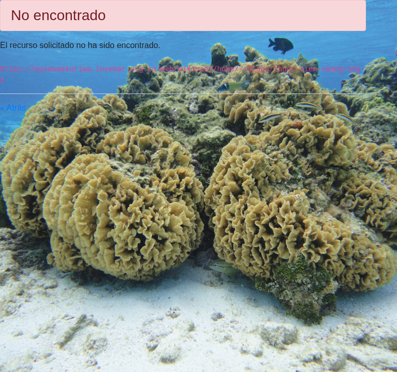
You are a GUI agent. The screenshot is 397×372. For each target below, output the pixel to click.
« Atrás (13, 107)
